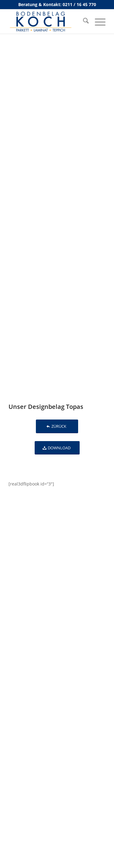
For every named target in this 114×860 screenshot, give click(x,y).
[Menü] (97, 21)
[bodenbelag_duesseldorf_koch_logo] (47, 21)
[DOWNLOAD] (57, 448)
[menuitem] (83, 21)
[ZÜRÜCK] (57, 426)
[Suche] (83, 21)
